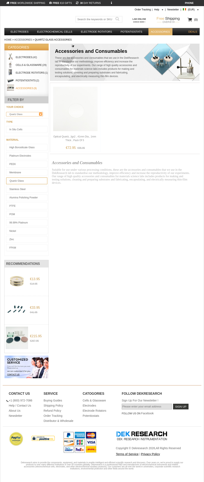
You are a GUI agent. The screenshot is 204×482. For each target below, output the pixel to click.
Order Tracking (143, 9)
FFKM (12, 247)
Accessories (160, 31)
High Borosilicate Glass (22, 147)
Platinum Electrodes (20, 155)
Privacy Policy (150, 454)
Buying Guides (53, 400)
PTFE (12, 206)
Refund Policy (52, 410)
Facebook (147, 413)
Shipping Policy (53, 405)
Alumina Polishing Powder (23, 197)
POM (12, 214)
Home (8, 39)
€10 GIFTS (60, 3)
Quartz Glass (25, 114)
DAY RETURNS (88, 3)
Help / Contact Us (20, 405)
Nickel (12, 231)
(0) (196, 19)
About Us (15, 410)
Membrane (15, 172)
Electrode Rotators (96, 31)
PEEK (12, 164)
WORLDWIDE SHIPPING (25, 3)
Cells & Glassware (94, 400)
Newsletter (173, 9)
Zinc (11, 239)
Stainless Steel (17, 189)
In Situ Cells (15, 129)
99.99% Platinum (18, 222)
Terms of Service (127, 454)
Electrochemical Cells (54, 31)
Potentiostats (131, 31)
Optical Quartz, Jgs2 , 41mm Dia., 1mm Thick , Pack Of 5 (74, 138)
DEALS (192, 31)
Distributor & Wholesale (58, 420)
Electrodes (20, 31)
